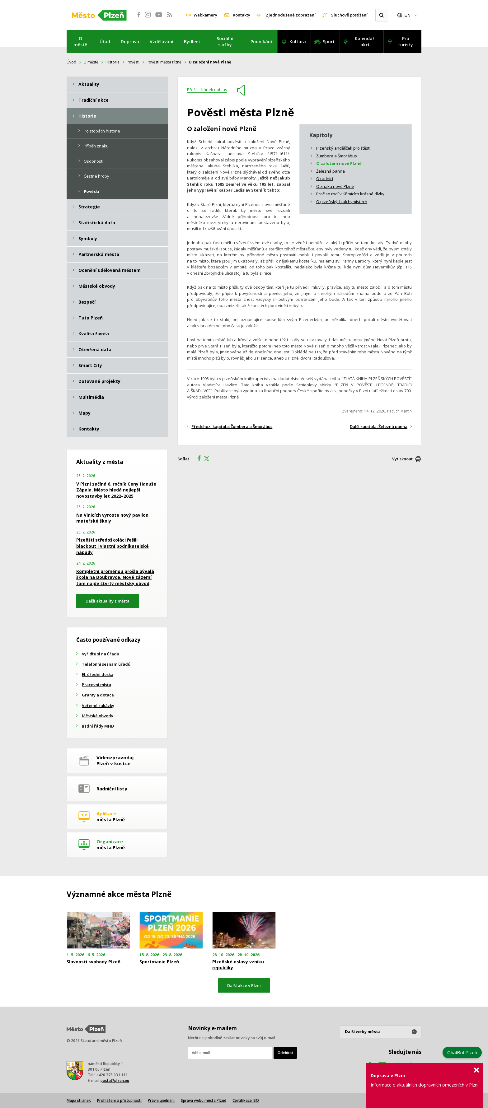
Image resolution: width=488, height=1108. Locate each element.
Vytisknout (402, 459)
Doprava (130, 41)
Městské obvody (97, 716)
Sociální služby (225, 41)
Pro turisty (405, 41)
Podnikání (261, 41)
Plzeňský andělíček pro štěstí (343, 148)
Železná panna (330, 171)
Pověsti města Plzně (164, 62)
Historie (113, 62)
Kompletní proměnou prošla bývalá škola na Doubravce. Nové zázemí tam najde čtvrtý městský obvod (115, 577)
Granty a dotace (98, 695)
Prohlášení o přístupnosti (119, 1100)
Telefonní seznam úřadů (106, 664)
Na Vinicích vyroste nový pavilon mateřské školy (112, 518)
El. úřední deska (97, 674)
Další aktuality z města (107, 601)
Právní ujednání (161, 1100)
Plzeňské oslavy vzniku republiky (238, 964)
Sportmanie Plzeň (159, 962)
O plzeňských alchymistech (341, 201)
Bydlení (192, 41)
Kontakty (241, 15)
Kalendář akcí (364, 41)
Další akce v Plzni (244, 985)
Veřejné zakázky (98, 705)
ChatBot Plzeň (462, 1052)
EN (408, 15)
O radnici (324, 178)
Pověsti (133, 62)
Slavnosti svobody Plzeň (93, 962)
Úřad (105, 41)
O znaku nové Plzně (335, 186)
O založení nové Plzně (339, 163)
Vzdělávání (161, 41)
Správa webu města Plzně (203, 1100)
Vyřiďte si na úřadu (100, 654)
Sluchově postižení (349, 15)
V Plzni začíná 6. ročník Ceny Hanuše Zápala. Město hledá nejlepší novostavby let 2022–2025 (116, 490)
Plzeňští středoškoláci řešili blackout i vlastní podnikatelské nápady (112, 546)
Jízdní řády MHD (98, 726)
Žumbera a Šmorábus (336, 156)
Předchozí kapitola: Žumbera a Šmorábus (231, 426)
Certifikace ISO (245, 1100)
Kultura (297, 41)
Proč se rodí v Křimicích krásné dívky (350, 194)
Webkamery (205, 15)
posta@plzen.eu (115, 1080)
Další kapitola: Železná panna (378, 426)
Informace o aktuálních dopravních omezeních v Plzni (424, 1085)
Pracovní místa (96, 684)
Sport (329, 41)
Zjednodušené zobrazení (291, 15)
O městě (80, 41)
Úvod (71, 62)
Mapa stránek (79, 1100)
